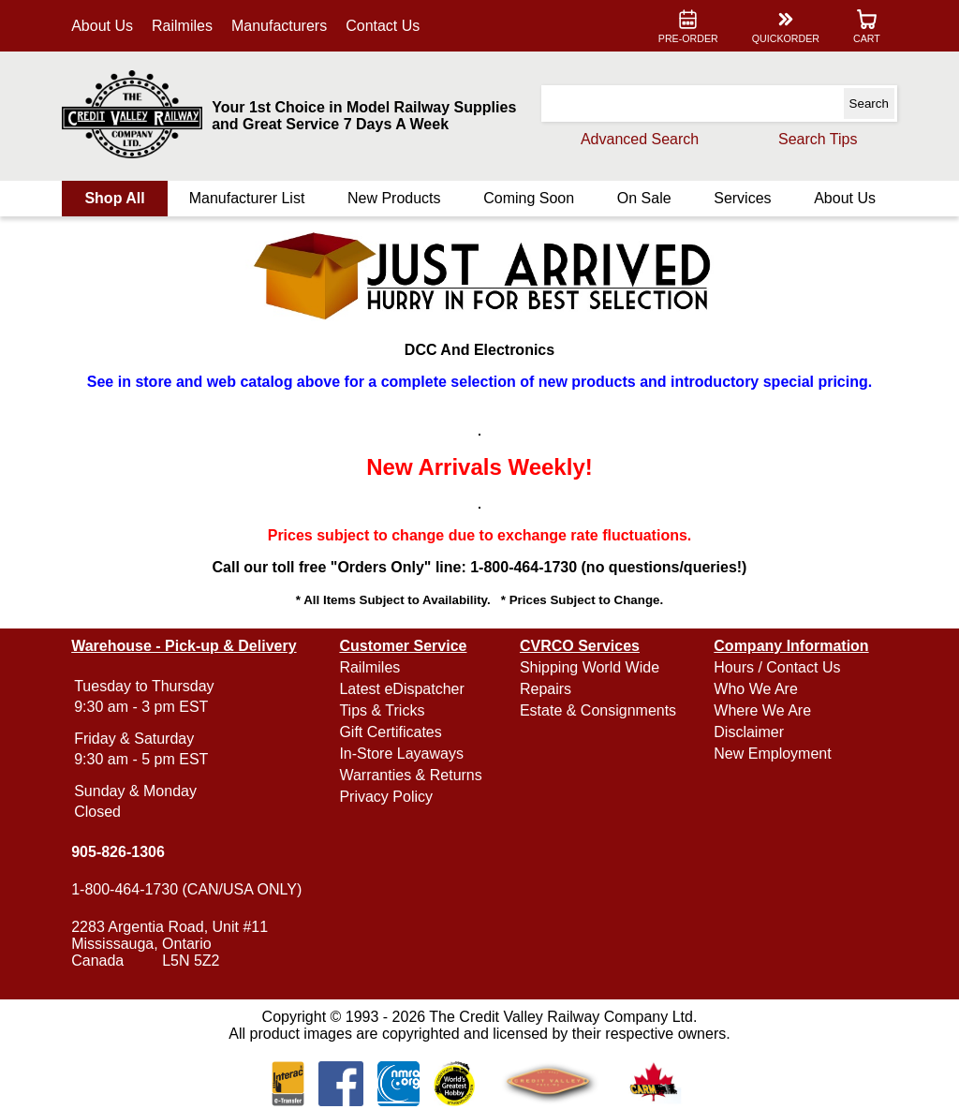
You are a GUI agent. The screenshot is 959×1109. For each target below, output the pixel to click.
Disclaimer (749, 732)
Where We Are (762, 710)
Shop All (114, 198)
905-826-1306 (118, 852)
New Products (394, 198)
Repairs (545, 689)
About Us (102, 26)
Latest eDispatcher (401, 689)
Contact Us (383, 26)
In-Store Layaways (401, 754)
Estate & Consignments (598, 710)
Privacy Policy (386, 797)
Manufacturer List (247, 198)
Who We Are (756, 689)
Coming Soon (528, 198)
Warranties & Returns (410, 775)
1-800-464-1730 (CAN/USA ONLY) (186, 889)
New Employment (772, 754)
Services (742, 198)
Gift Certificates (390, 732)
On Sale (644, 198)
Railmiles (182, 26)
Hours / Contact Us (777, 667)
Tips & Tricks (381, 710)
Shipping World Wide (589, 667)
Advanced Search (640, 139)
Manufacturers (279, 26)
